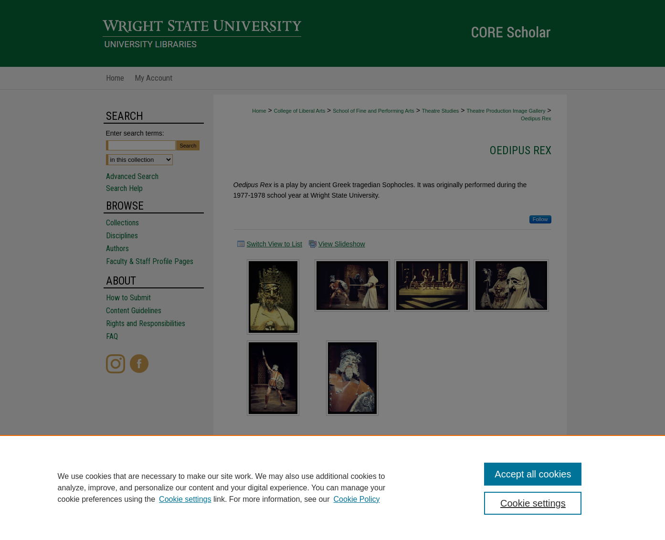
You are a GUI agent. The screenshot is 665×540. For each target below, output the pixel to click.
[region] (332, 487)
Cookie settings (185, 499)
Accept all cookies (533, 474)
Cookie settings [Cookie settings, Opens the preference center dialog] (533, 503)
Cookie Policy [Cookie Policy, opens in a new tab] (357, 499)
